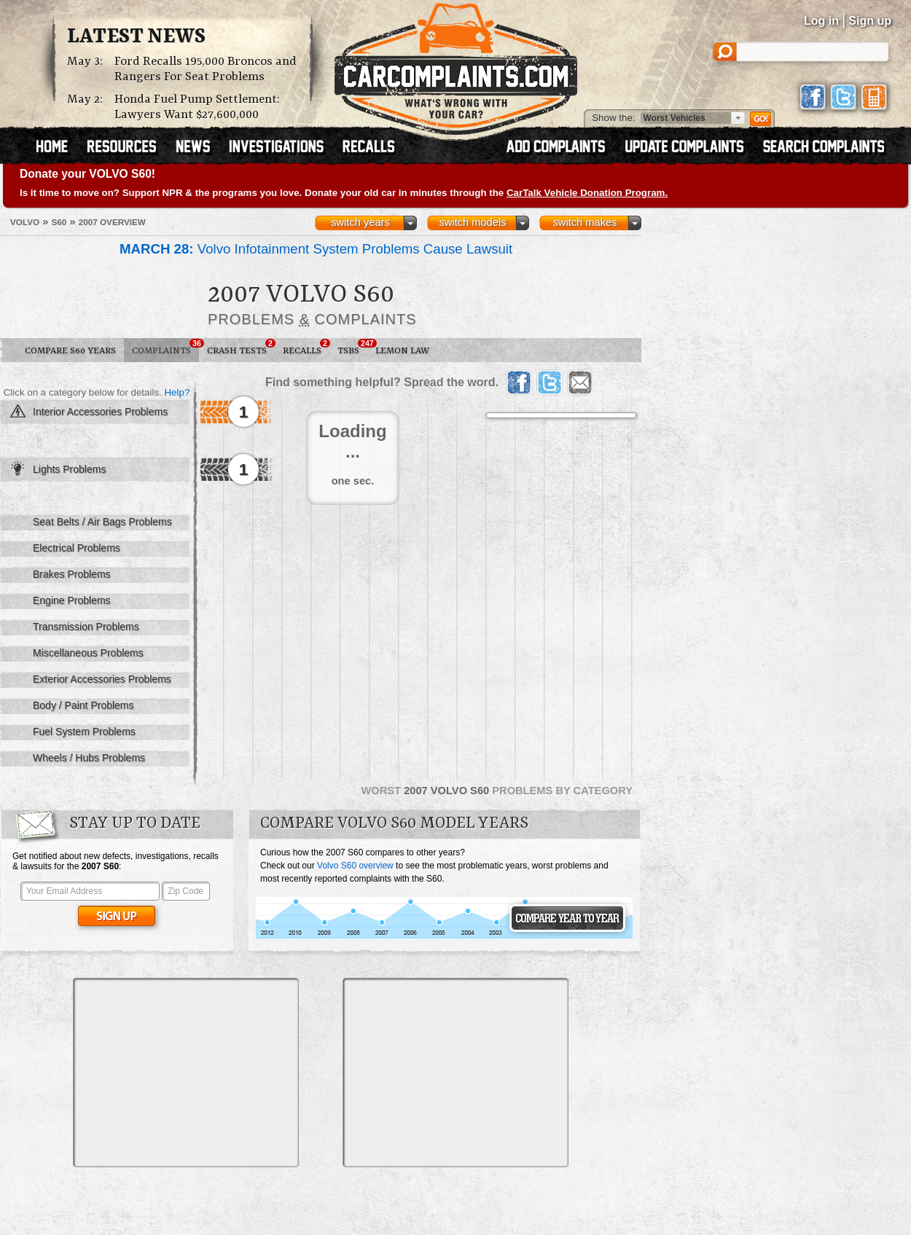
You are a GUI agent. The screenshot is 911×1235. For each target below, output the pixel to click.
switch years (360, 222)
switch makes (585, 222)
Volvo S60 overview (355, 865)
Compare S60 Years (70, 350)
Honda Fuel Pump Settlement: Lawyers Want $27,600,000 (197, 107)
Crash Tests (241, 347)
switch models (472, 222)
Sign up (869, 21)
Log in (821, 21)
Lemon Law (402, 350)
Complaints (165, 347)
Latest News (136, 37)
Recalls (306, 347)
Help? (176, 392)
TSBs (352, 347)
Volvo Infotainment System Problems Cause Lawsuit (316, 248)
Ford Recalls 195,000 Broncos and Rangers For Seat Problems (205, 69)
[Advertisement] (186, 1072)
